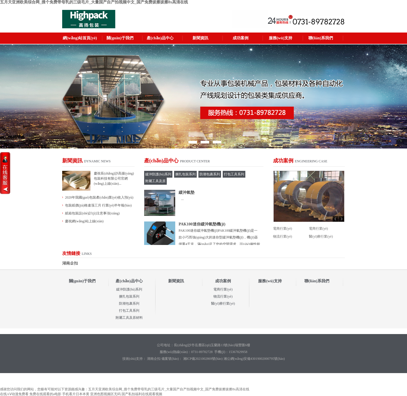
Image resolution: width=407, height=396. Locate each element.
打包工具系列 (129, 311)
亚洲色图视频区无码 (105, 394)
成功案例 (240, 38)
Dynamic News (97, 161)
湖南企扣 (70, 263)
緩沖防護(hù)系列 (129, 289)
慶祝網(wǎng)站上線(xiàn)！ (84, 221)
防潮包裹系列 (129, 303)
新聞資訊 (200, 38)
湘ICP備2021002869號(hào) (202, 359)
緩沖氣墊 (186, 192)
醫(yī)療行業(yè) (321, 236)
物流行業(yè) (282, 236)
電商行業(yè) (282, 229)
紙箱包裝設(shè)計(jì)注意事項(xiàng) (92, 213)
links (87, 254)
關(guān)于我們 (120, 38)
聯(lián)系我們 (320, 38)
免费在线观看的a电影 (45, 394)
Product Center (195, 161)
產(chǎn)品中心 (160, 38)
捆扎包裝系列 (129, 296)
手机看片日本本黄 (75, 394)
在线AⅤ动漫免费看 (14, 394)
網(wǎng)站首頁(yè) (80, 38)
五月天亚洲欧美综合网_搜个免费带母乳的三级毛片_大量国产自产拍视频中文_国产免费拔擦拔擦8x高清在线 (94, 2)
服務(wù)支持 (280, 38)
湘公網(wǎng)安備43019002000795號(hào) (254, 359)
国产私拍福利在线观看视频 (142, 394)
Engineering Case (311, 161)
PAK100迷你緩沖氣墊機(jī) (202, 224)
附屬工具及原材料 (129, 318)
